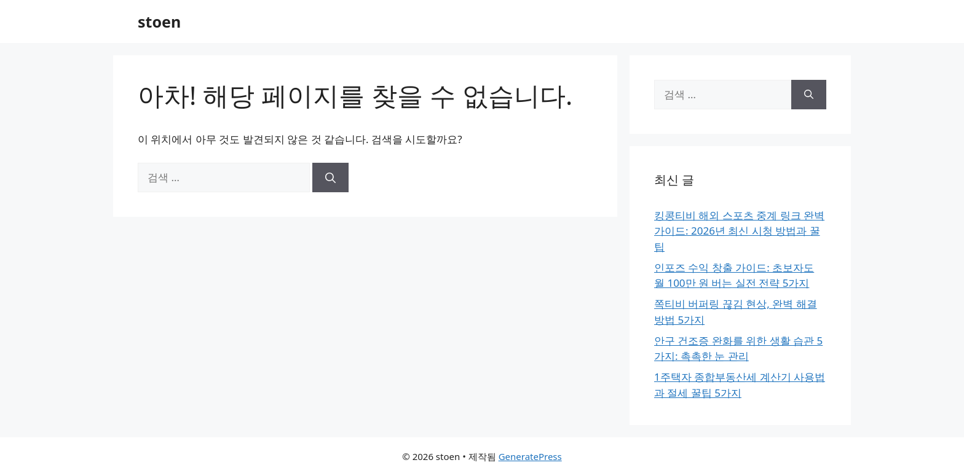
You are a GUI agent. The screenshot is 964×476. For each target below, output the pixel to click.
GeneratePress (530, 456)
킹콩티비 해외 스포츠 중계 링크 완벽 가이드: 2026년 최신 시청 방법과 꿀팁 (739, 231)
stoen (159, 21)
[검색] (330, 177)
